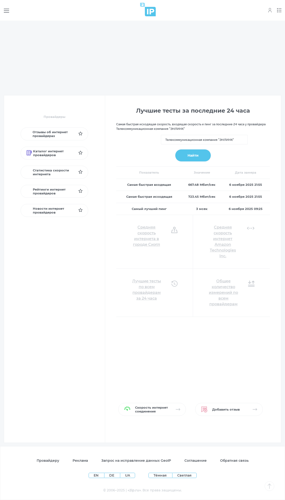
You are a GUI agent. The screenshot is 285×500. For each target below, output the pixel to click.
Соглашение (195, 460)
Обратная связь (234, 460)
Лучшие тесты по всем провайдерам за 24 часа (146, 290)
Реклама (80, 460)
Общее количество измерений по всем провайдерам (223, 292)
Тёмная (160, 475)
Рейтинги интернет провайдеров (46, 191)
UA (127, 475)
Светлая (184, 475)
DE (112, 475)
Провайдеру (48, 460)
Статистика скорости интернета (48, 172)
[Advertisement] (142, 57)
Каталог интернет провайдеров (45, 153)
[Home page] (148, 9)
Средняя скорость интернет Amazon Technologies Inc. (223, 241)
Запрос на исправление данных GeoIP (136, 460)
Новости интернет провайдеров (45, 210)
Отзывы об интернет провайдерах (47, 134)
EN (96, 475)
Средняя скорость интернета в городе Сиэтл (146, 236)
